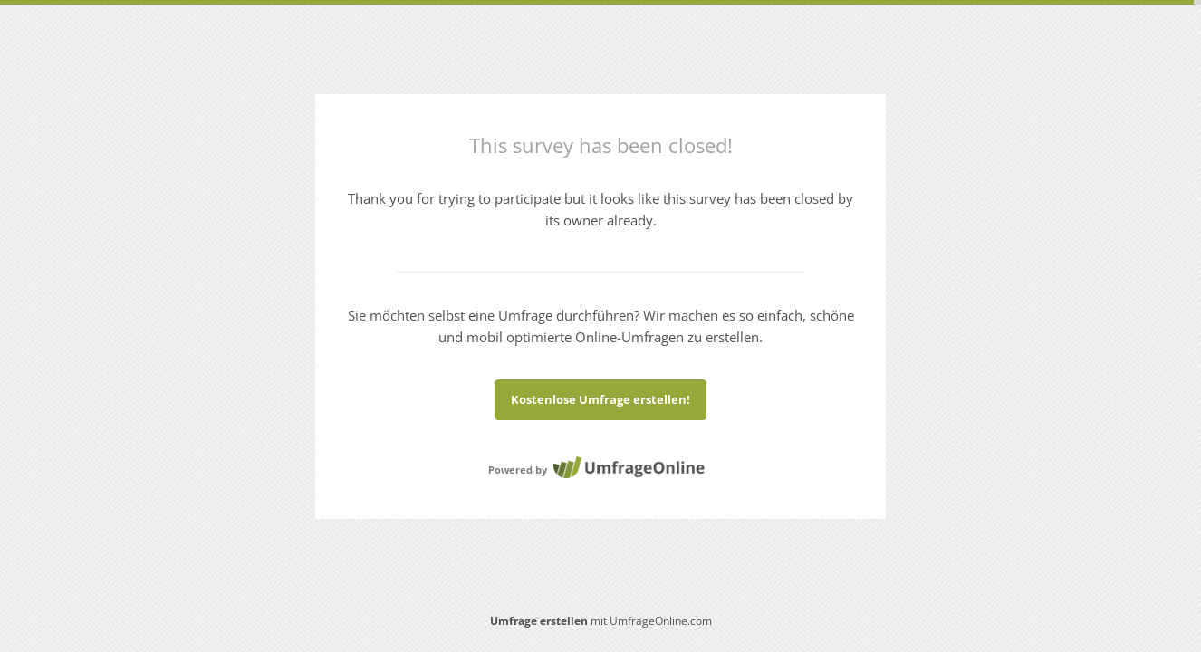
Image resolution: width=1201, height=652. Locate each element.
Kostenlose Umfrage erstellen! (600, 399)
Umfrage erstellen (539, 620)
